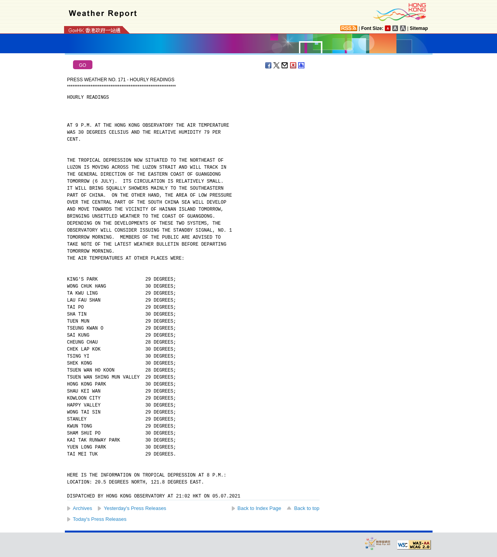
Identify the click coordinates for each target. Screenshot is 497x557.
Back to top (306, 508)
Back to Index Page (260, 508)
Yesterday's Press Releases (135, 508)
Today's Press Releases (100, 519)
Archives (82, 508)
